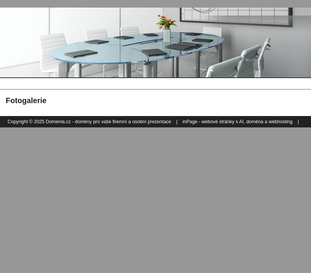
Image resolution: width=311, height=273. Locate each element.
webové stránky (217, 121)
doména (254, 121)
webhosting (280, 121)
